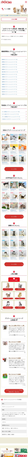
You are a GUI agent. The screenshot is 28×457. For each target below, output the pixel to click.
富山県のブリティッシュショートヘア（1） (9, 89)
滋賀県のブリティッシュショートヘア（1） (9, 81)
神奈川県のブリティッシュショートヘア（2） (10, 71)
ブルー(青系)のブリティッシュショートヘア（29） (11, 111)
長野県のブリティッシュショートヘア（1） (9, 94)
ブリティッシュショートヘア (14, 15)
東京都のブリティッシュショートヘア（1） (9, 86)
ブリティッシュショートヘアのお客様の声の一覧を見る (14, 391)
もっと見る (14, 169)
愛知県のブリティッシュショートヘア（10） (10, 59)
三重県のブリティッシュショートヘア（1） (9, 79)
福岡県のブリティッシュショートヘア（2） (9, 69)
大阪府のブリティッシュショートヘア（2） (9, 76)
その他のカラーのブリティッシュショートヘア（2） (11, 119)
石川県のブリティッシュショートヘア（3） (9, 66)
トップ (2, 15)
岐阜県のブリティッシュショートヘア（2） (9, 74)
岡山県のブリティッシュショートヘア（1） (9, 91)
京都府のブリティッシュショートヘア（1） (9, 84)
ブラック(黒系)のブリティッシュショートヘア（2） (11, 116)
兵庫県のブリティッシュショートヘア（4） (9, 64)
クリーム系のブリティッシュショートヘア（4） (10, 114)
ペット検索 (6, 15)
